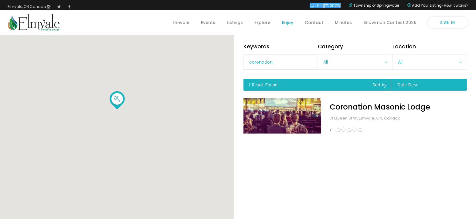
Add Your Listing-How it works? (440, 5)
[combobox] (355, 62)
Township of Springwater (376, 5)
